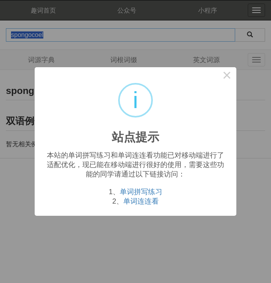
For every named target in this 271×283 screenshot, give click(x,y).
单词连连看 (141, 201)
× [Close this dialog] (227, 76)
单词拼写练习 (141, 192)
